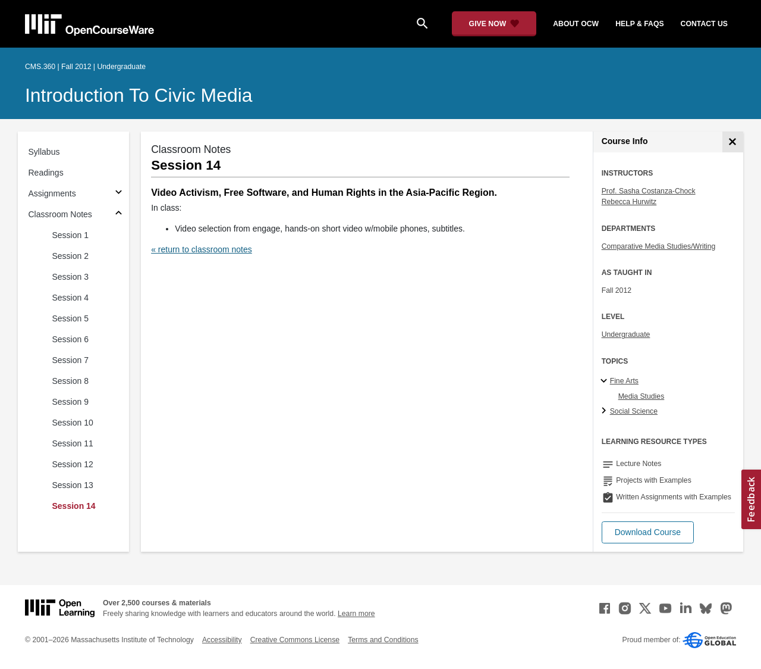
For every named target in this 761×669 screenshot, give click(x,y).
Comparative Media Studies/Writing (659, 246)
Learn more (356, 613)
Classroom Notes (60, 214)
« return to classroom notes (201, 249)
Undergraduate (626, 334)
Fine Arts (624, 381)
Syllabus (44, 152)
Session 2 (70, 256)
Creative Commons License (294, 640)
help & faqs (639, 24)
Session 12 (72, 464)
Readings (46, 172)
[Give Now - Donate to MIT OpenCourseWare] (494, 23)
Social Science (634, 411)
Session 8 (70, 381)
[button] (648, 532)
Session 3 (70, 277)
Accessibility (222, 640)
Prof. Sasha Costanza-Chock (649, 191)
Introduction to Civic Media (138, 95)
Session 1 (70, 235)
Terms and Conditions (383, 640)
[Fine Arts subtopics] (606, 381)
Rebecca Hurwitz (629, 202)
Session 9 (70, 402)
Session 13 (72, 485)
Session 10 (72, 422)
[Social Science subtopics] (606, 411)
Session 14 (74, 506)
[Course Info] (732, 142)
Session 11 (72, 443)
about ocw (576, 24)
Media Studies (641, 396)
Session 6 (70, 339)
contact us (704, 24)
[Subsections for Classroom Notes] (118, 215)
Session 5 (70, 318)
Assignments (52, 193)
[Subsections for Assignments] (118, 194)
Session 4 (70, 297)
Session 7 (70, 360)
